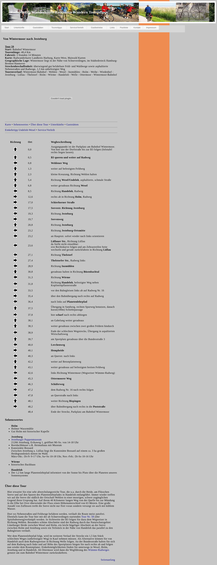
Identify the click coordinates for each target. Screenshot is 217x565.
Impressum (151, 27)
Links (112, 27)
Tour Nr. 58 (87, 516)
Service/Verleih (77, 27)
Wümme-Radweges (98, 550)
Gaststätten (38, 27)
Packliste (124, 27)
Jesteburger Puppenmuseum (26, 439)
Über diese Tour (39, 124)
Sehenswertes (20, 124)
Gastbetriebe (97, 27)
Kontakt (137, 27)
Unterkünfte (19, 27)
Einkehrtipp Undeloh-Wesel (20, 130)
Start (7, 27)
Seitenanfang (108, 559)
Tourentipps (56, 27)
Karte (8, 124)
